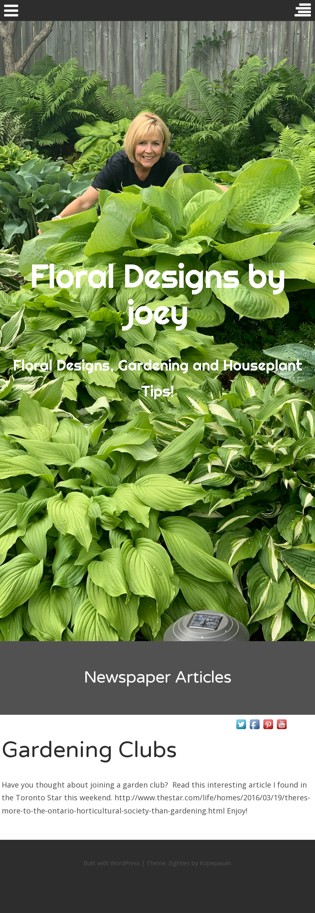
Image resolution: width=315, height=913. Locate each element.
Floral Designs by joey (157, 294)
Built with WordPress (111, 863)
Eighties (179, 863)
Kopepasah (215, 863)
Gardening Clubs (89, 750)
